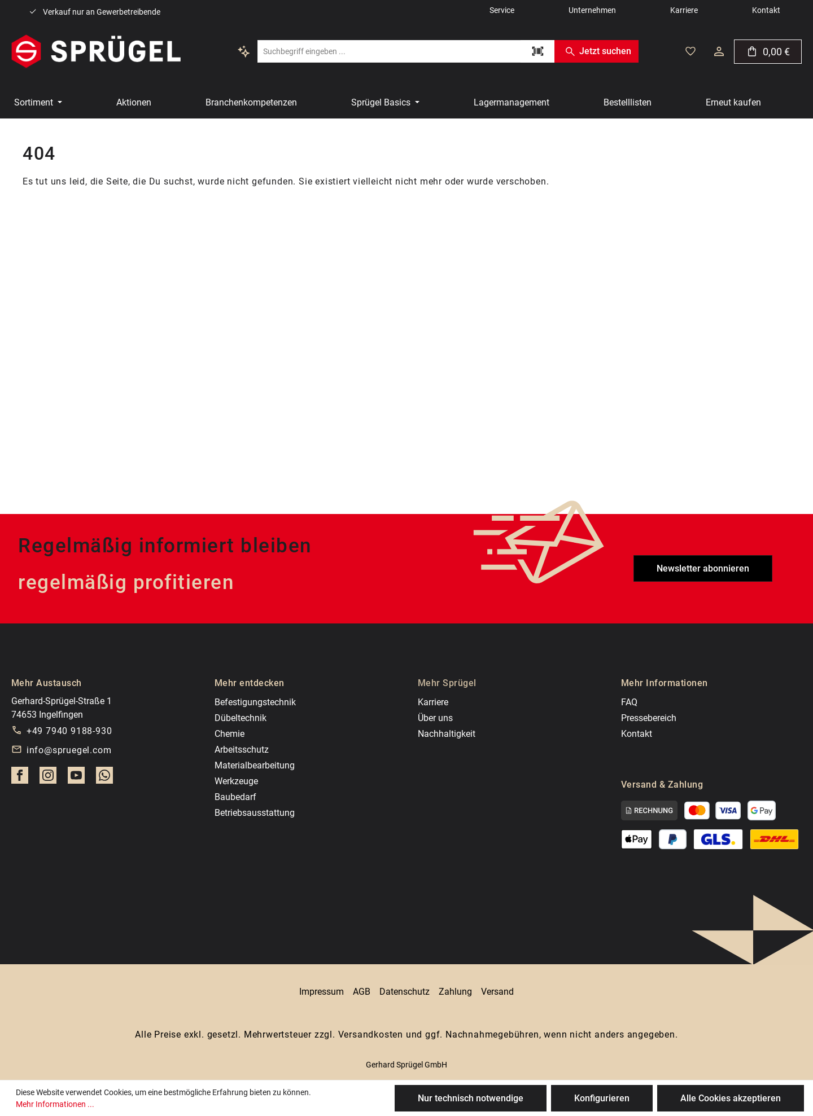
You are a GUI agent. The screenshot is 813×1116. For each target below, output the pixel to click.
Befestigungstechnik (255, 702)
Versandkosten (370, 1034)
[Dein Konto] (719, 51)
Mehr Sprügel (447, 683)
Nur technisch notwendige (470, 1098)
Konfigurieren (602, 1098)
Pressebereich (648, 718)
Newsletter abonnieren (703, 568)
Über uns (435, 718)
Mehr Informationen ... (55, 1104)
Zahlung (455, 991)
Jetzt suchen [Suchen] (596, 51)
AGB (361, 991)
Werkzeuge (236, 781)
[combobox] (389, 51)
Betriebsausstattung (255, 812)
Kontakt (636, 733)
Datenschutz (404, 991)
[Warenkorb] (768, 51)
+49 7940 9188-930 (69, 731)
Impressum (321, 991)
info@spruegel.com (69, 750)
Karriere (433, 702)
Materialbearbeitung (255, 765)
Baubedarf (235, 797)
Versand (497, 991)
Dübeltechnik (240, 718)
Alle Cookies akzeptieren (730, 1098)
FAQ (629, 702)
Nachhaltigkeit (446, 733)
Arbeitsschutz (242, 749)
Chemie (229, 733)
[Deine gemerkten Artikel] (690, 51)
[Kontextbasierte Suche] (243, 51)
